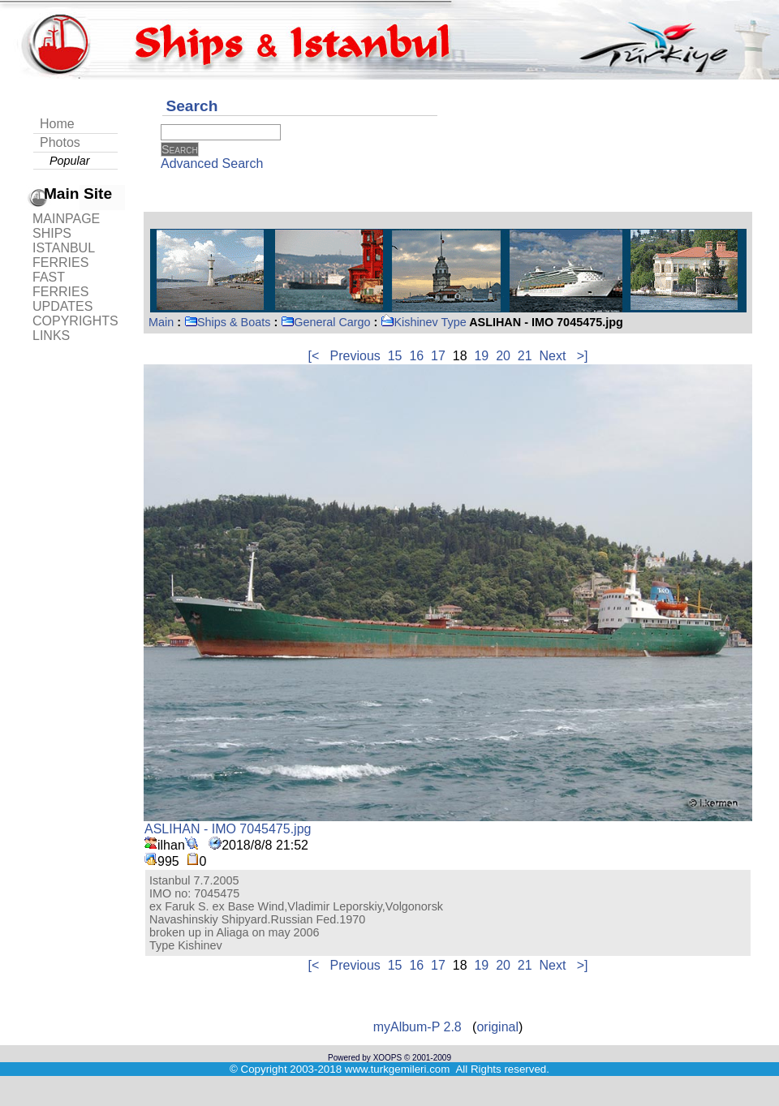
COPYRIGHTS (75, 321)
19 (481, 356)
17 (438, 356)
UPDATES (62, 306)
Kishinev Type (423, 322)
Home (57, 124)
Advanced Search (212, 163)
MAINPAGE (66, 219)
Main (161, 322)
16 (416, 356)
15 (395, 356)
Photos (60, 142)
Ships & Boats (227, 322)
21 (525, 356)
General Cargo (325, 322)
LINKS (51, 335)
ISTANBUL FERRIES (63, 255)
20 (503, 356)
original (497, 1027)
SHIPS (51, 233)
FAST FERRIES (60, 284)
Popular (69, 160)
